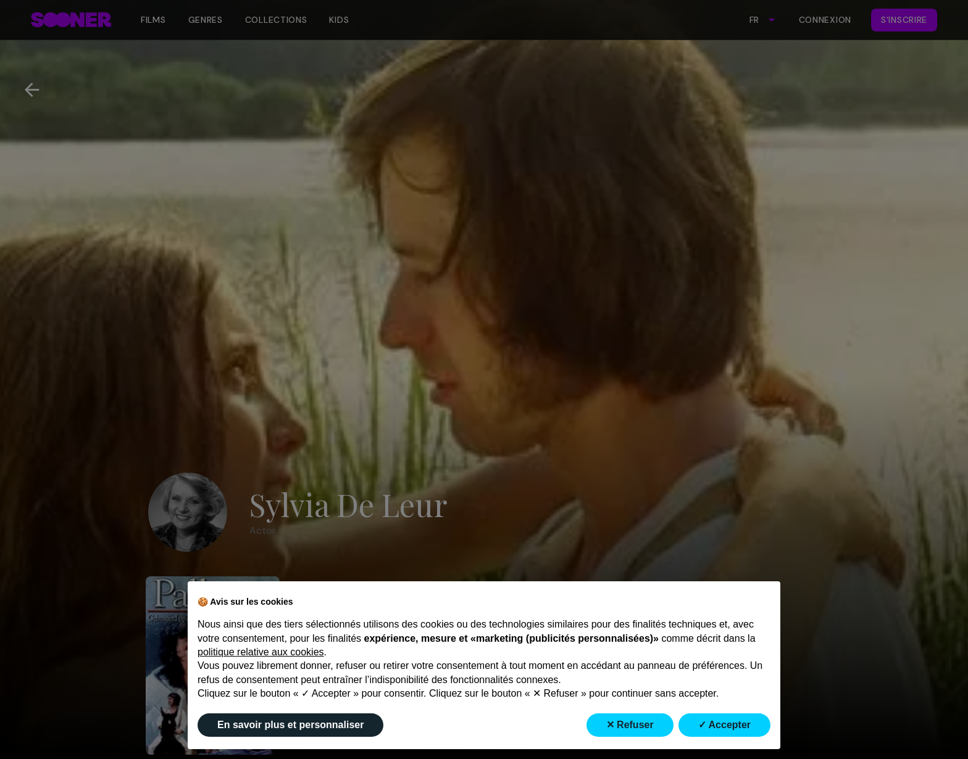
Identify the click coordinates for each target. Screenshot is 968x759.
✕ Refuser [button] (630, 725)
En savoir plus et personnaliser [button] (290, 725)
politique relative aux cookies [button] (261, 652)
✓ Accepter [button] (724, 725)
